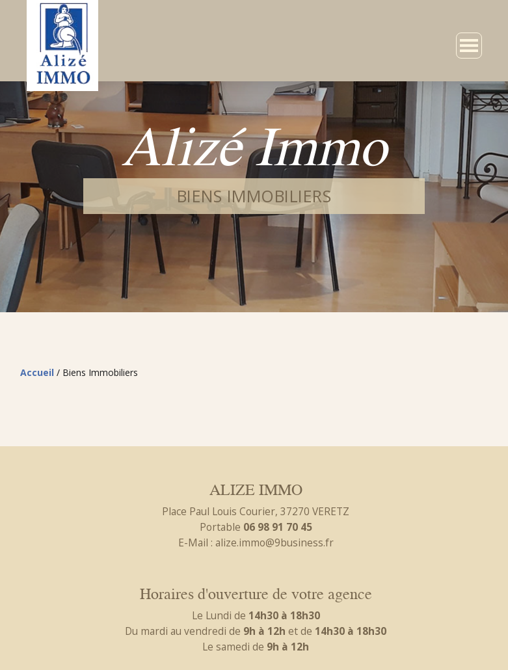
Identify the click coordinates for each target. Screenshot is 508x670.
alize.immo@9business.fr (274, 542)
